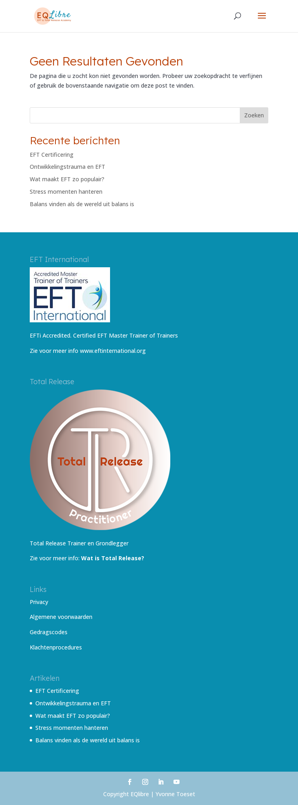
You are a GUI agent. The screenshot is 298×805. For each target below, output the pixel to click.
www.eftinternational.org (113, 350)
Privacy (39, 602)
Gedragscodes (48, 632)
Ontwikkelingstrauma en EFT (67, 166)
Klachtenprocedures (56, 647)
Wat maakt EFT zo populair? (67, 179)
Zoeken (254, 115)
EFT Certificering (51, 154)
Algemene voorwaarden (61, 617)
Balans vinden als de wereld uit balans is (82, 204)
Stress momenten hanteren (66, 191)
